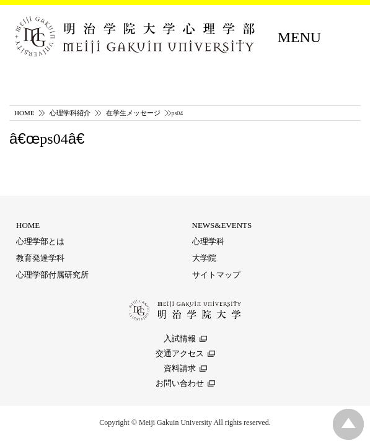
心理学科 (208, 241)
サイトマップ (216, 274)
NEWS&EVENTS (222, 225)
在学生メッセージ (133, 112)
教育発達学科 (40, 258)
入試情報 (180, 338)
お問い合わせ (180, 383)
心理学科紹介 (70, 112)
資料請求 (180, 368)
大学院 (204, 258)
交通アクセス (180, 353)
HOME (24, 112)
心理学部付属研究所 (52, 274)
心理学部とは (40, 241)
